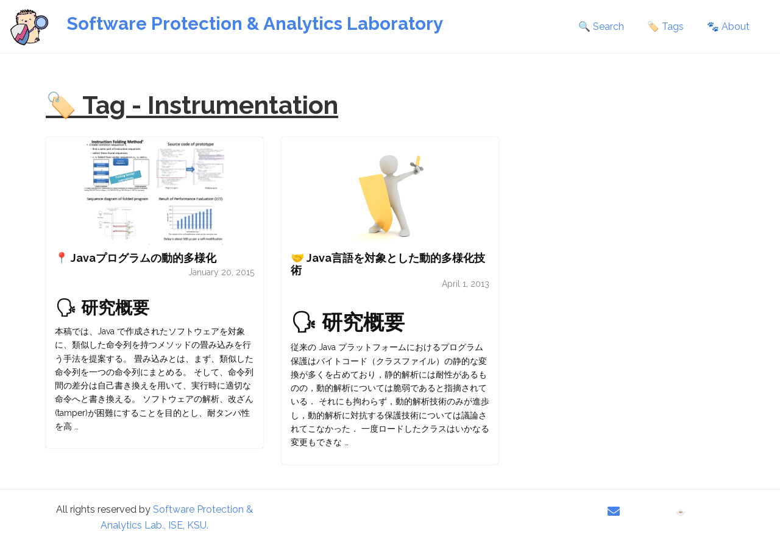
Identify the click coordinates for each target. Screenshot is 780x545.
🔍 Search (601, 26)
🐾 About (728, 26)
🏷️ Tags (665, 26)
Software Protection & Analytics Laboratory (254, 23)
